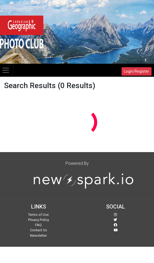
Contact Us (38, 230)
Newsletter (38, 235)
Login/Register (136, 71)
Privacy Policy (38, 220)
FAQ (38, 225)
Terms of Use (38, 215)
